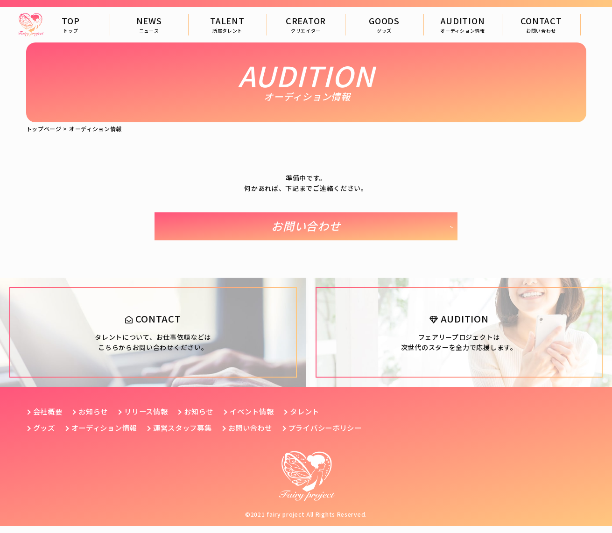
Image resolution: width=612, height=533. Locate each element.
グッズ (44, 435)
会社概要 (48, 418)
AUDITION (462, 24)
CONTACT (541, 24)
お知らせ (96, 418)
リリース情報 (151, 418)
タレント (316, 418)
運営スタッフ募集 (190, 435)
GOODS (384, 24)
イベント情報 (261, 418)
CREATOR (306, 24)
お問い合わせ (305, 226)
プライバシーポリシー (340, 435)
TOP (70, 24)
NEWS (149, 24)
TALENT (227, 24)
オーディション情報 (107, 435)
